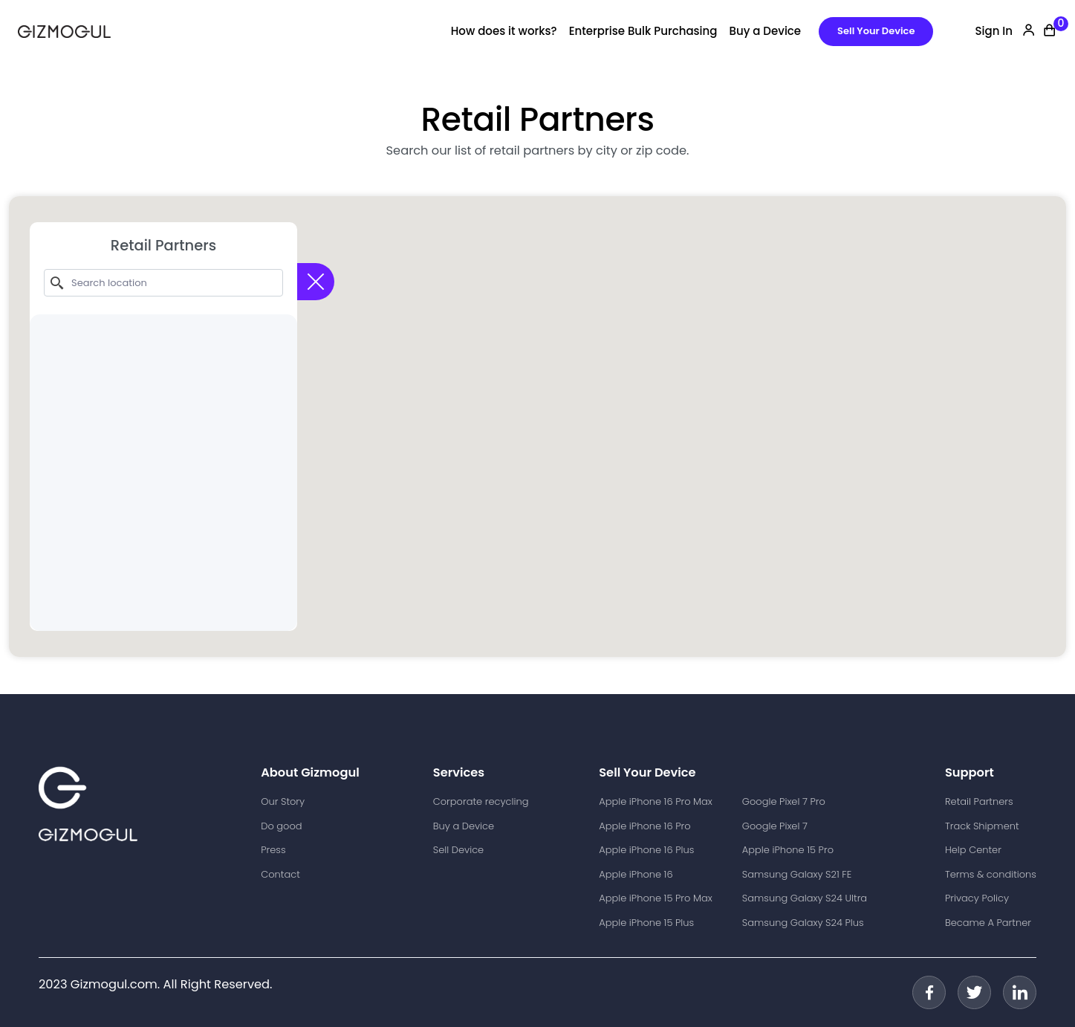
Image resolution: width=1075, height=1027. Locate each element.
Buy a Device (765, 31)
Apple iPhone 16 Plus (646, 850)
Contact (280, 874)
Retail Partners (979, 801)
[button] (538, 413)
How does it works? (504, 31)
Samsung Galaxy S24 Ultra (804, 898)
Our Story (283, 801)
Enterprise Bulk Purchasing (643, 31)
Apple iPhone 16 (635, 874)
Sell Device (458, 850)
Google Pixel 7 (775, 826)
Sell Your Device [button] (876, 31)
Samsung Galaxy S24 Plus (803, 923)
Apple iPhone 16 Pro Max (655, 801)
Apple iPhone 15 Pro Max (655, 898)
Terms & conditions (990, 874)
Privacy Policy (977, 898)
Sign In (994, 31)
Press (273, 850)
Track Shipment (982, 826)
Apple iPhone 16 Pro (644, 826)
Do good (281, 826)
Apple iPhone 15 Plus (646, 923)
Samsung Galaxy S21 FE (796, 874)
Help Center (973, 850)
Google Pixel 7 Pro (783, 801)
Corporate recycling (481, 801)
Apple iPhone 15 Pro (788, 850)
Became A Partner (988, 923)
